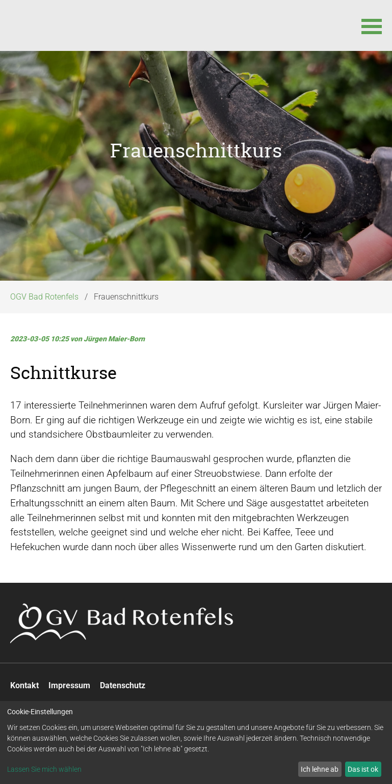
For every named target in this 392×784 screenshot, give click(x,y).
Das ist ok (363, 769)
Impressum (69, 690)
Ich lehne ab (319, 769)
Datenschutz (122, 690)
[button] (371, 25)
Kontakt (24, 690)
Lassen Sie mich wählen (44, 769)
